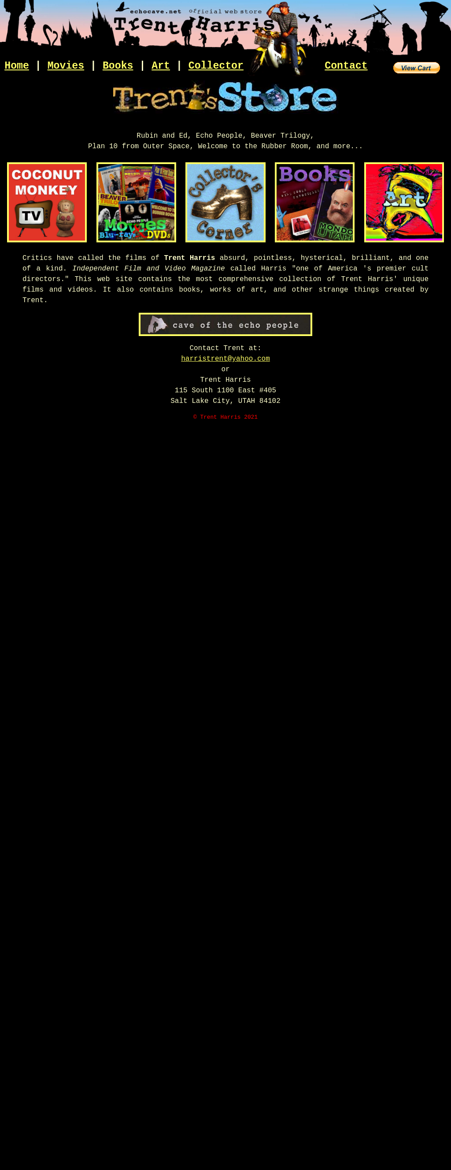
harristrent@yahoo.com (225, 359)
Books (118, 66)
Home (16, 66)
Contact (346, 66)
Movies (66, 66)
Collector (216, 66)
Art (161, 66)
